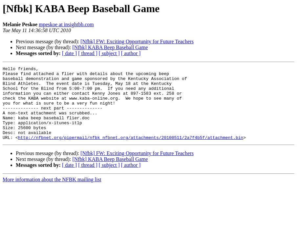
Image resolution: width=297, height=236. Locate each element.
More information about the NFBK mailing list (52, 194)
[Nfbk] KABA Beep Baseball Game (110, 47)
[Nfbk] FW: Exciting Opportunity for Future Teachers (137, 41)
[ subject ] (109, 53)
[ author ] (131, 53)
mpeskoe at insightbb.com (66, 24)
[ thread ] (87, 53)
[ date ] (69, 53)
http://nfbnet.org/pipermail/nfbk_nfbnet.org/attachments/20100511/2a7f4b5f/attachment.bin (130, 152)
